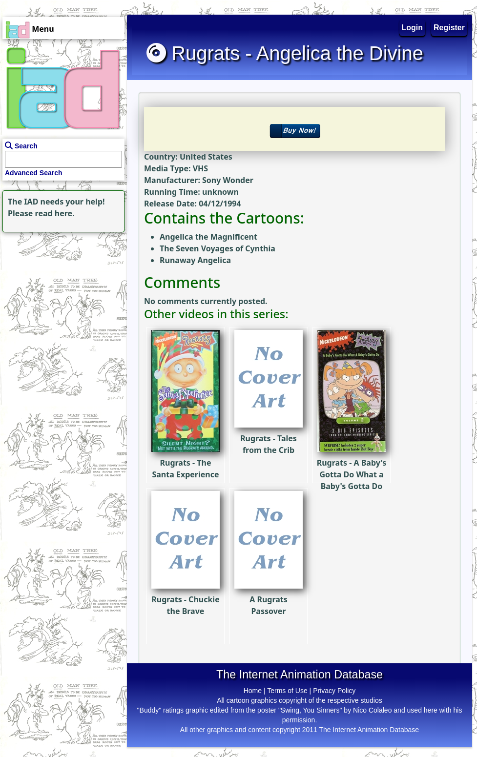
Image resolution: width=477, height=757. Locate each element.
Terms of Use (287, 691)
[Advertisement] (61, 296)
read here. (55, 213)
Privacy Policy (334, 691)
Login (412, 27)
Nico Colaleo (372, 710)
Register (449, 27)
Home (253, 691)
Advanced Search (33, 173)
